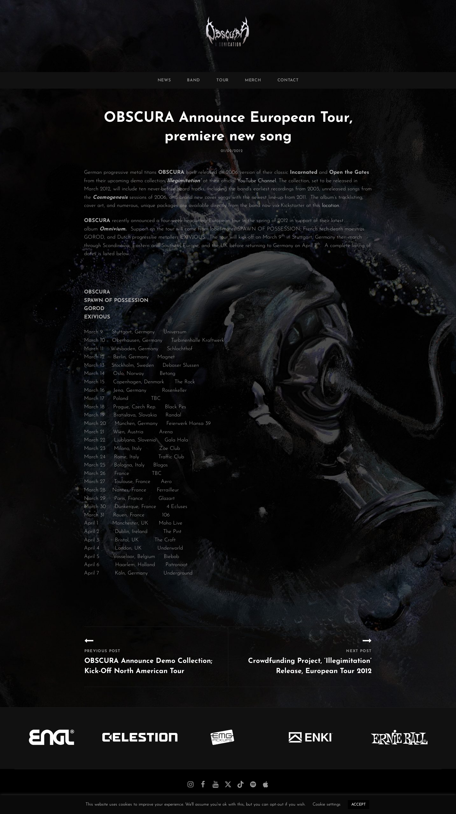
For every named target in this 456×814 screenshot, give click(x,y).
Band (193, 80)
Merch (253, 80)
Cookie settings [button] (327, 804)
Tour (222, 80)
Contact (288, 80)
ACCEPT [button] (358, 804)
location (330, 205)
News (164, 80)
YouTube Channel (256, 181)
